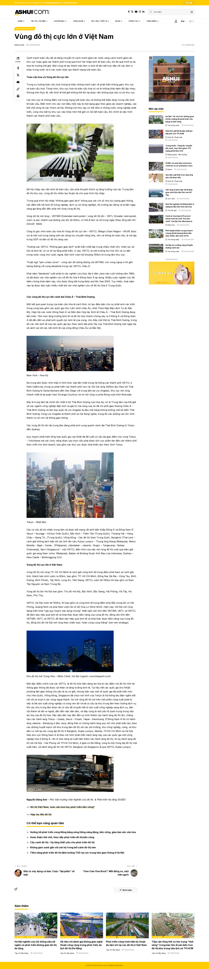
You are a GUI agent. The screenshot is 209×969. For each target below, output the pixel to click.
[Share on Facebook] (18, 68)
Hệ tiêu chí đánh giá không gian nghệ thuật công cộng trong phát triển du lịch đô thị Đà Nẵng (81, 945)
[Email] (18, 82)
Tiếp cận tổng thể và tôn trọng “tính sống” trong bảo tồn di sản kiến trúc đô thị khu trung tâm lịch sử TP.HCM (172, 945)
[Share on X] (18, 75)
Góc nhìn (171, 199)
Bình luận (126, 890)
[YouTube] (136, 12)
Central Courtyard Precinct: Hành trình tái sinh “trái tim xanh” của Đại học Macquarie (178, 218)
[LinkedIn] (143, 12)
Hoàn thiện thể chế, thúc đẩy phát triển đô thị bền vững (62, 837)
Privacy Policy (52, 3)
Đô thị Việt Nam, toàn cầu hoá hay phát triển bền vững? (62, 807)
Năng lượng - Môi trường (177, 155)
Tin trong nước (173, 125)
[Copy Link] (18, 89)
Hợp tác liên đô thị (40, 814)
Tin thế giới (172, 210)
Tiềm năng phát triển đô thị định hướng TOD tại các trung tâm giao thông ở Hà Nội (77, 852)
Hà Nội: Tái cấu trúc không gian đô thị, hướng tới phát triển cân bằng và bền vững (179, 119)
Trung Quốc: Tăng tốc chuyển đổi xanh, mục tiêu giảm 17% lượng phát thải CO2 (178, 148)
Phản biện (157, 937)
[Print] (18, 95)
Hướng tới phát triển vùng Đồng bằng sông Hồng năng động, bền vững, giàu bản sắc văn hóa (83, 832)
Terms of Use (70, 3)
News (170, 169)
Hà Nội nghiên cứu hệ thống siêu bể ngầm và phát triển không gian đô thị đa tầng (36, 945)
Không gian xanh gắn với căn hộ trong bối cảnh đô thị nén (63, 847)
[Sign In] (175, 21)
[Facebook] (128, 12)
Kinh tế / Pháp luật (175, 137)
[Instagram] (140, 12)
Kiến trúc (171, 225)
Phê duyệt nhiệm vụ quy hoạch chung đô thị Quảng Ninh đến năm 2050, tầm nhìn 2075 (179, 233)
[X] (132, 12)
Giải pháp (111, 937)
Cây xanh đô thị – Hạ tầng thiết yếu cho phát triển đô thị (62, 842)
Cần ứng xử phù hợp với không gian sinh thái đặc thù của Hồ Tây (178, 192)
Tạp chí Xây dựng (21, 953)
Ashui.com (19, 45)
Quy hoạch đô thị (24, 29)
